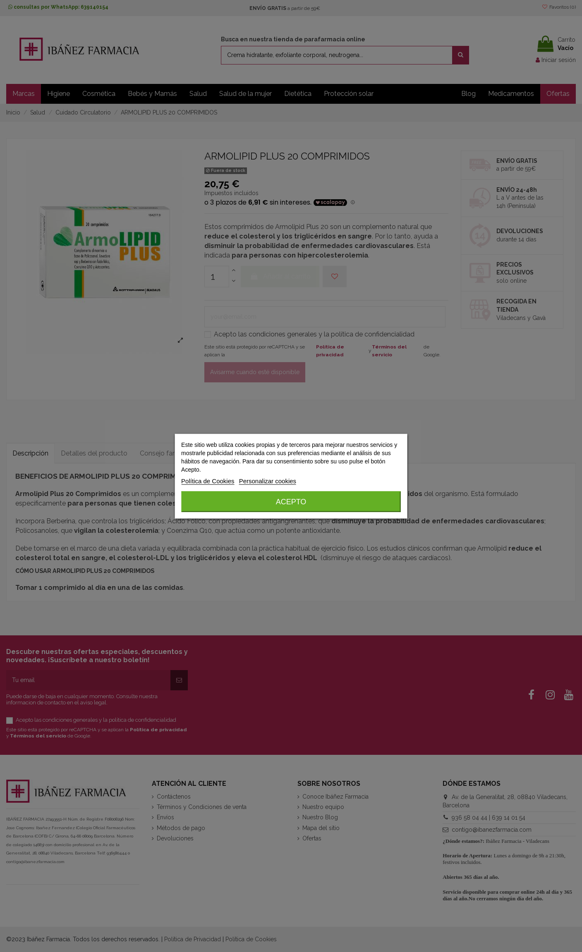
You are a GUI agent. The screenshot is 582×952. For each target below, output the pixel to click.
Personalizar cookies (267, 480)
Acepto (291, 501)
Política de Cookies (207, 480)
